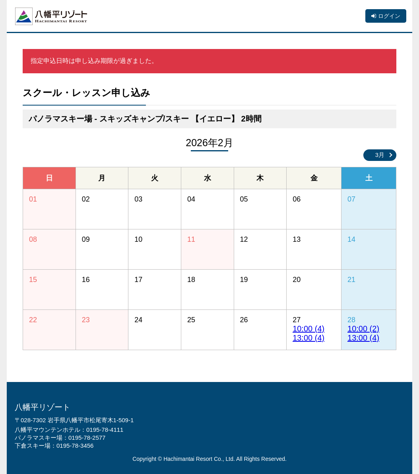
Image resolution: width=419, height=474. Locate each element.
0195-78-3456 (74, 445)
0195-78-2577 (86, 437)
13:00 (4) (308, 337)
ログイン (389, 16)
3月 (379, 154)
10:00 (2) (363, 328)
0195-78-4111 (104, 429)
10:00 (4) (308, 328)
